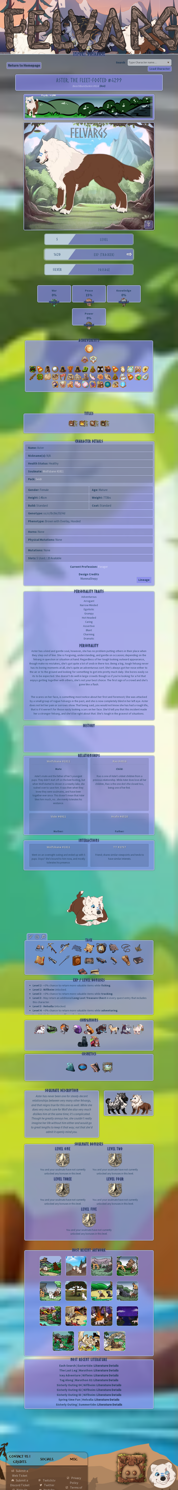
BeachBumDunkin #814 (86, 86)
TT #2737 (119, 847)
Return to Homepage (24, 65)
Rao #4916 (119, 761)
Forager (103, 567)
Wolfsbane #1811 (53, 471)
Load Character (160, 68)
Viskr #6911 (58, 816)
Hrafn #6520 (119, 816)
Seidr (39, 479)
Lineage (144, 580)
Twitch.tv (49, 1480)
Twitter (49, 1485)
